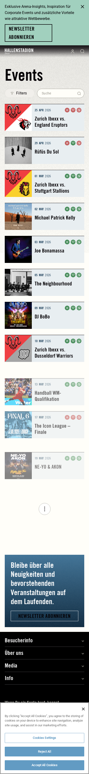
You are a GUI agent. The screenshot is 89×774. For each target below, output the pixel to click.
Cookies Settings (44, 740)
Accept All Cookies (44, 767)
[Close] (83, 711)
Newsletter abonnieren (44, 616)
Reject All (44, 754)
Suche (46, 93)
